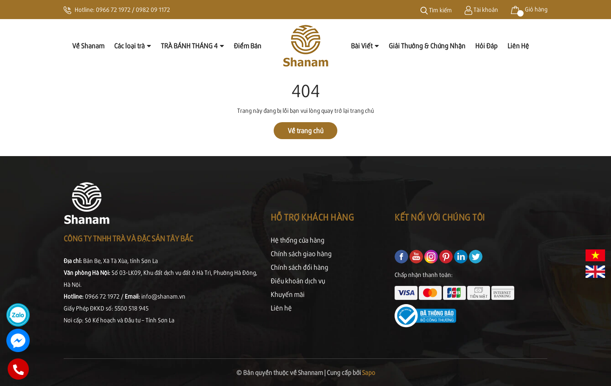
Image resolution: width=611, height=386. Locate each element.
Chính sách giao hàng (301, 253)
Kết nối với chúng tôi (440, 217)
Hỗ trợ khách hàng (312, 217)
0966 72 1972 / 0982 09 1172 (133, 9)
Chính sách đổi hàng (299, 267)
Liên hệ (281, 307)
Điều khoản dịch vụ (298, 280)
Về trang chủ (305, 130)
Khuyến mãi (288, 294)
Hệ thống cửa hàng (298, 239)
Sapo (368, 372)
